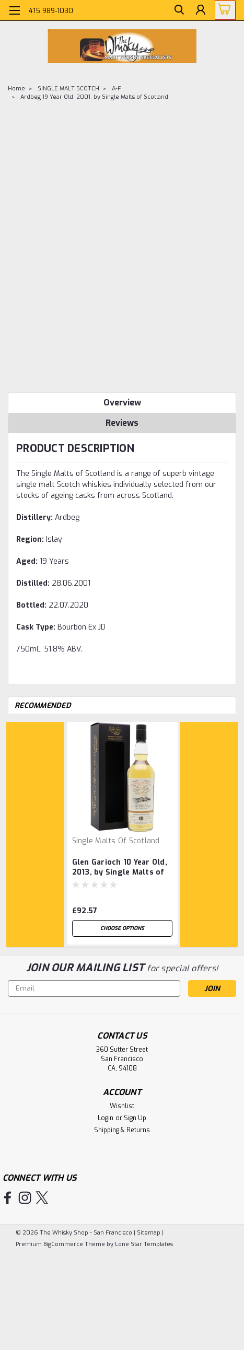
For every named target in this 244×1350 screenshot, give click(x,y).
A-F (116, 88)
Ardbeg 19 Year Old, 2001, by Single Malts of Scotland (94, 97)
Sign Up (135, 1118)
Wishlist (122, 1106)
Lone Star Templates (144, 1244)
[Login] (199, 12)
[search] (176, 12)
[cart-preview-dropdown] (223, 10)
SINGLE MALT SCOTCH (68, 88)
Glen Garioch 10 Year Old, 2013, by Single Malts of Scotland (119, 867)
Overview (122, 402)
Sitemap (148, 1233)
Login (105, 1118)
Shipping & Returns (122, 1130)
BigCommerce (63, 1244)
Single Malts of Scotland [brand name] (116, 841)
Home (16, 88)
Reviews (122, 422)
